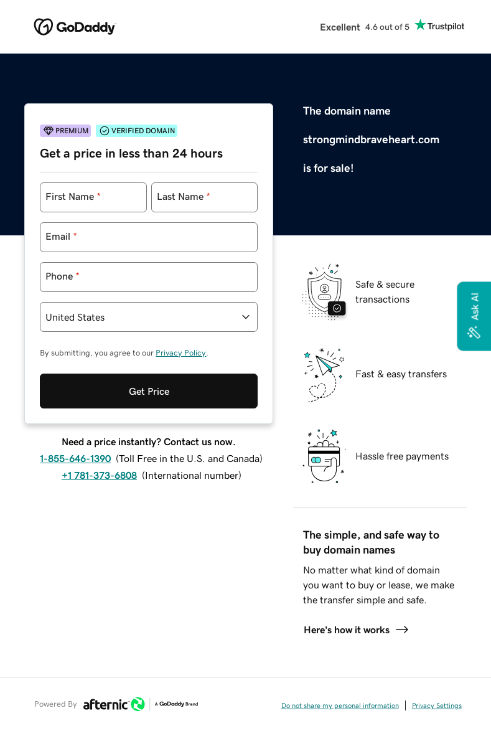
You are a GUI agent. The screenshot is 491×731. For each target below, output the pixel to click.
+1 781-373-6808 (99, 475)
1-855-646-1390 (75, 458)
